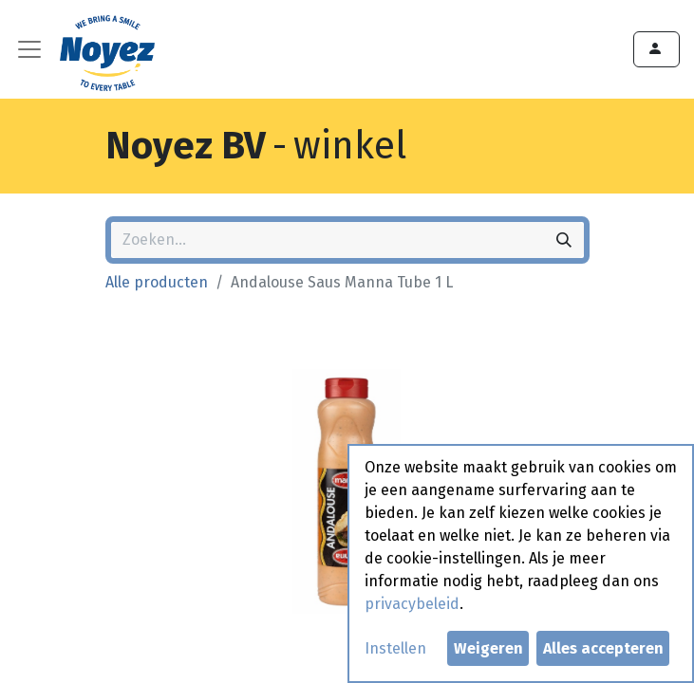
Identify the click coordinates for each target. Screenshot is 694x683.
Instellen (395, 648)
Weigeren (488, 648)
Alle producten (156, 282)
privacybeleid (412, 604)
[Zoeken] (564, 240)
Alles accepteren (603, 648)
